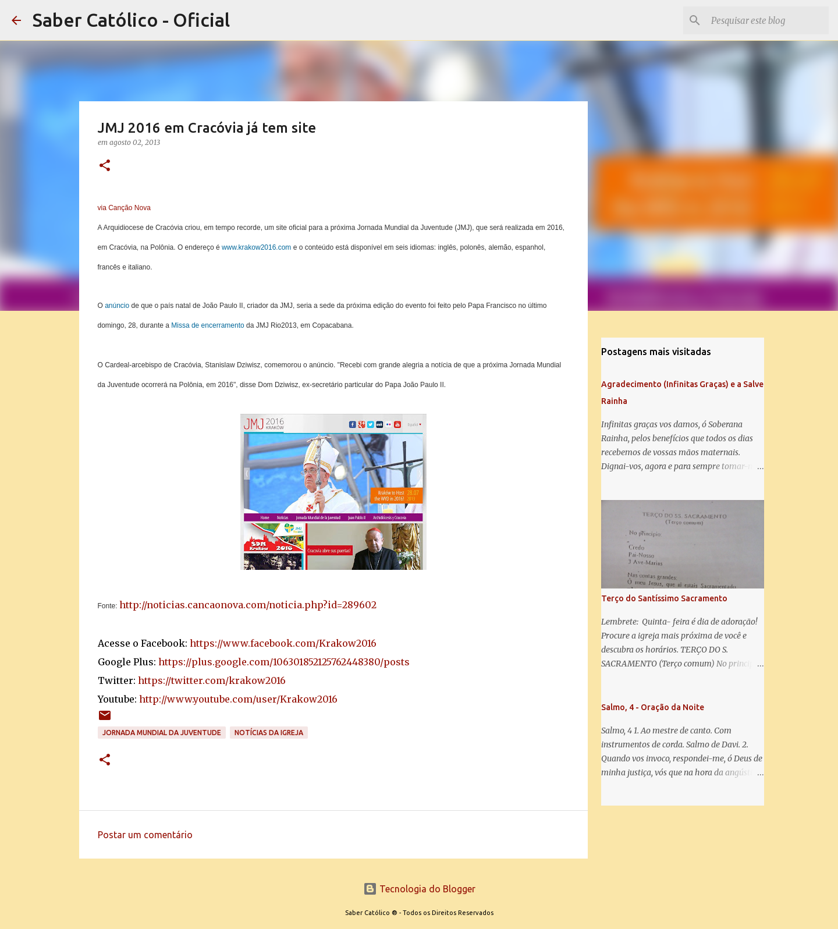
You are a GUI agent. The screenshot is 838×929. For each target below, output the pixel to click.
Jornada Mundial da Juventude (161, 732)
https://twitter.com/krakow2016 (212, 680)
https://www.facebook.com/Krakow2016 (283, 643)
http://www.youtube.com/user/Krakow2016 (238, 699)
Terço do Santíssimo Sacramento (664, 598)
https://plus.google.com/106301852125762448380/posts (284, 662)
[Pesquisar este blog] (767, 20)
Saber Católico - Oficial (131, 19)
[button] (105, 166)
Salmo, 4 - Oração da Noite (652, 707)
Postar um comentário (145, 834)
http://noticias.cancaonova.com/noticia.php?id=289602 (248, 605)
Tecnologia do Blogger (419, 889)
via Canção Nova (124, 208)
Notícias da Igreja (269, 732)
